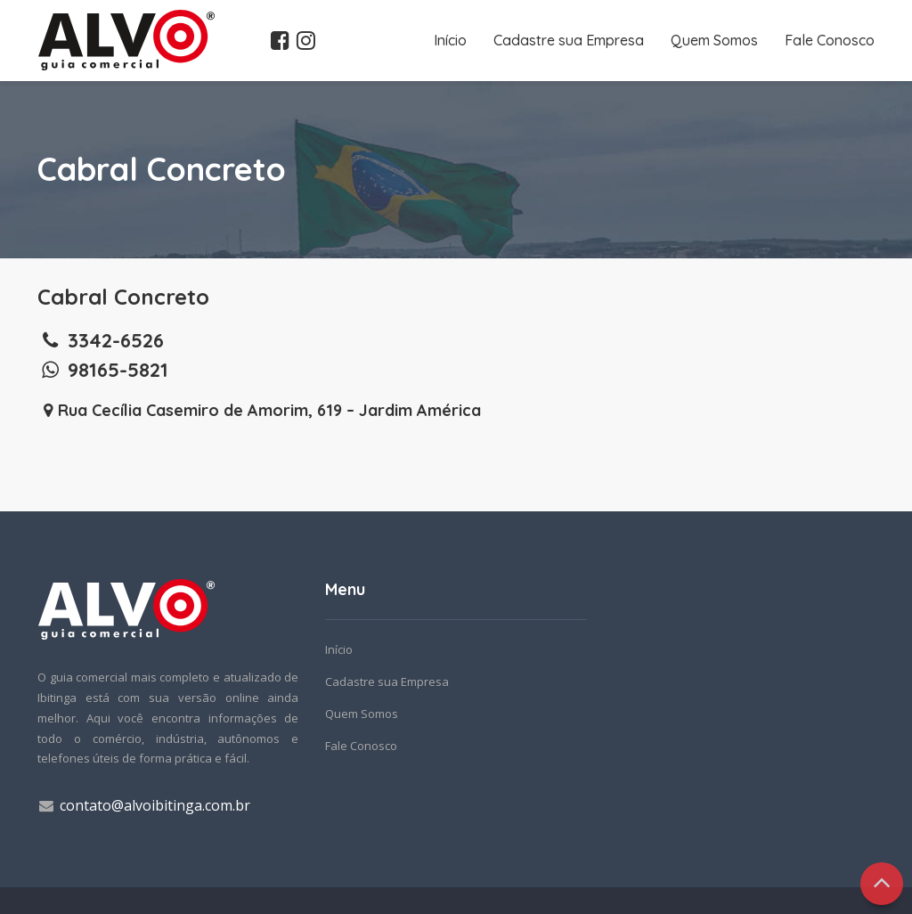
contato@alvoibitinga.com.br (155, 805)
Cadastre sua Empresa (568, 40)
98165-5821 (102, 369)
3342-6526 (100, 340)
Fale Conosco (830, 40)
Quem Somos (714, 40)
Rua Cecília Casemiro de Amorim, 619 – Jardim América (259, 410)
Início (450, 40)
